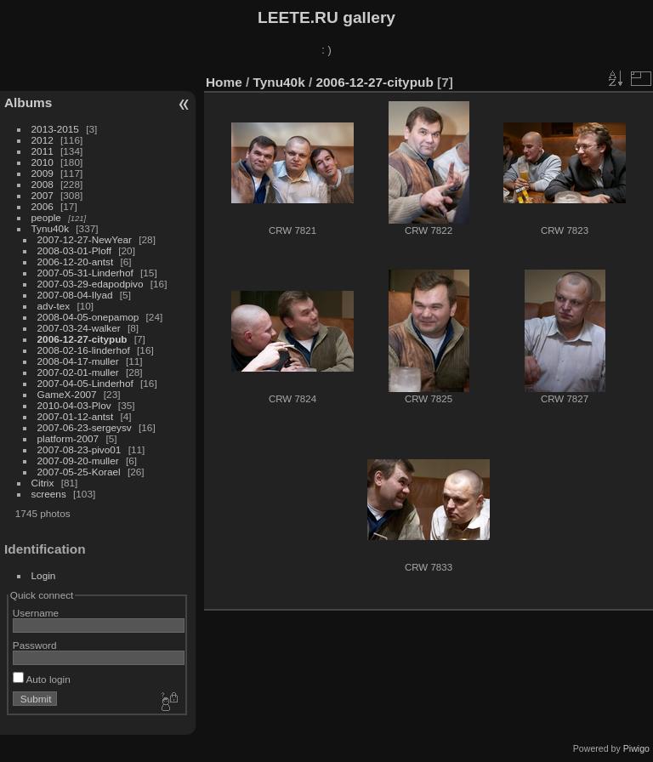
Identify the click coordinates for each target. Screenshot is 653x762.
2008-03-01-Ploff (74, 250)
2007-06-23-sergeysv (84, 427)
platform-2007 (68, 438)
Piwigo (636, 748)
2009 (42, 173)
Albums (28, 102)
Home (224, 82)
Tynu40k (50, 228)
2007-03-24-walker (79, 327)
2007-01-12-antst (75, 416)
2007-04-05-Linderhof (85, 383)
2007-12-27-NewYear (84, 239)
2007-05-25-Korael (79, 471)
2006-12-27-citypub (82, 338)
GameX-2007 (67, 394)
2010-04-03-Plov (74, 405)
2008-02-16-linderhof (83, 349)
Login (43, 575)
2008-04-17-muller (78, 361)
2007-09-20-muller (78, 460)
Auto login (42, 679)
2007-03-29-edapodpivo (90, 283)
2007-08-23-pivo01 (79, 449)
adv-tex (54, 305)
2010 (42, 162)
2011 (42, 150)
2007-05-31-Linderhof (85, 272)
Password (35, 645)
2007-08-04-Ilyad (75, 294)
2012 (42, 139)
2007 (42, 195)
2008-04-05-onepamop (88, 316)
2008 (42, 184)
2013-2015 (55, 128)
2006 (42, 206)
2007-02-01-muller (78, 372)
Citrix (42, 482)
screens (48, 493)
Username (36, 612)
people (46, 217)
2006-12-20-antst (75, 261)
